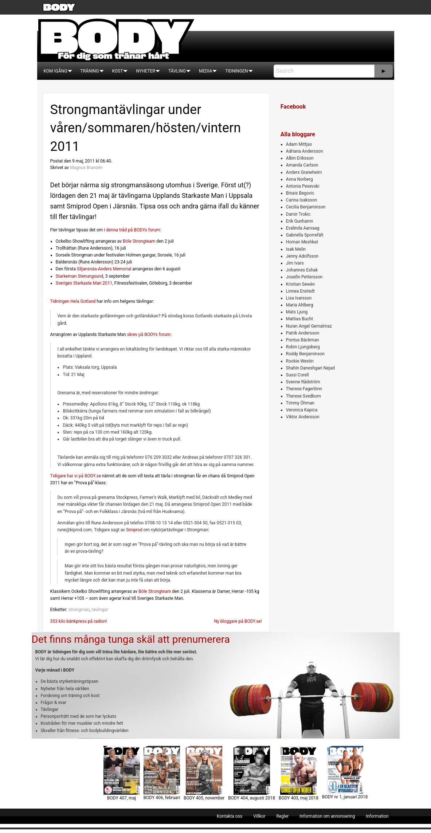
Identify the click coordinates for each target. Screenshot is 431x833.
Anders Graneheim (304, 172)
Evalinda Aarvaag (303, 228)
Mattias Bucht (299, 318)
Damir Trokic (298, 214)
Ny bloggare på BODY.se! (238, 621)
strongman (79, 609)
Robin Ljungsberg (303, 346)
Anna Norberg (299, 179)
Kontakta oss (229, 816)
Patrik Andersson (303, 333)
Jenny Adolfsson (302, 256)
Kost (117, 71)
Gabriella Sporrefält (305, 235)
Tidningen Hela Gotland (73, 301)
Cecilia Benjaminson (305, 207)
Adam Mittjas (299, 144)
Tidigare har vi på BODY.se (75, 475)
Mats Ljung (296, 311)
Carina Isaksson (301, 200)
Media (205, 71)
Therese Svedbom (303, 396)
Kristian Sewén (300, 284)
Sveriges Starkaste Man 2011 (84, 283)
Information (377, 816)
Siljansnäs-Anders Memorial (104, 268)
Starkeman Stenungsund (79, 276)
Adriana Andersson (304, 151)
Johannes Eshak (302, 270)
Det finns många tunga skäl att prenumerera (131, 639)
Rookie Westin (300, 361)
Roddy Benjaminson (305, 353)
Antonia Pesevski (303, 186)
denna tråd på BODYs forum (133, 229)
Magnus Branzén (86, 167)
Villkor (259, 816)
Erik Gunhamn (299, 221)
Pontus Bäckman (302, 340)
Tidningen (236, 71)
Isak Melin (296, 249)
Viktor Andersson (303, 416)
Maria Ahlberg (299, 305)
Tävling (177, 71)
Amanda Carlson (302, 165)
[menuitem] (55, 71)
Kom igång (55, 71)
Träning (90, 71)
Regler (282, 816)
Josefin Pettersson (304, 276)
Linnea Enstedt (300, 291)
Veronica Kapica (301, 409)
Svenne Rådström (303, 381)
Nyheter (145, 71)
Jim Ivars (295, 263)
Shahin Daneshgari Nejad (310, 368)
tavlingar (99, 609)
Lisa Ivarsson (299, 298)
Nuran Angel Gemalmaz (309, 326)
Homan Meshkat (302, 242)
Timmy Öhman (300, 403)
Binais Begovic (300, 193)
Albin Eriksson (300, 158)
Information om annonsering (327, 816)
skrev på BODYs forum (149, 334)
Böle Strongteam (139, 241)
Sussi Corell (297, 375)
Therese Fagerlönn (304, 388)
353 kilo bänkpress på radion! (78, 621)
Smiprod (134, 529)
